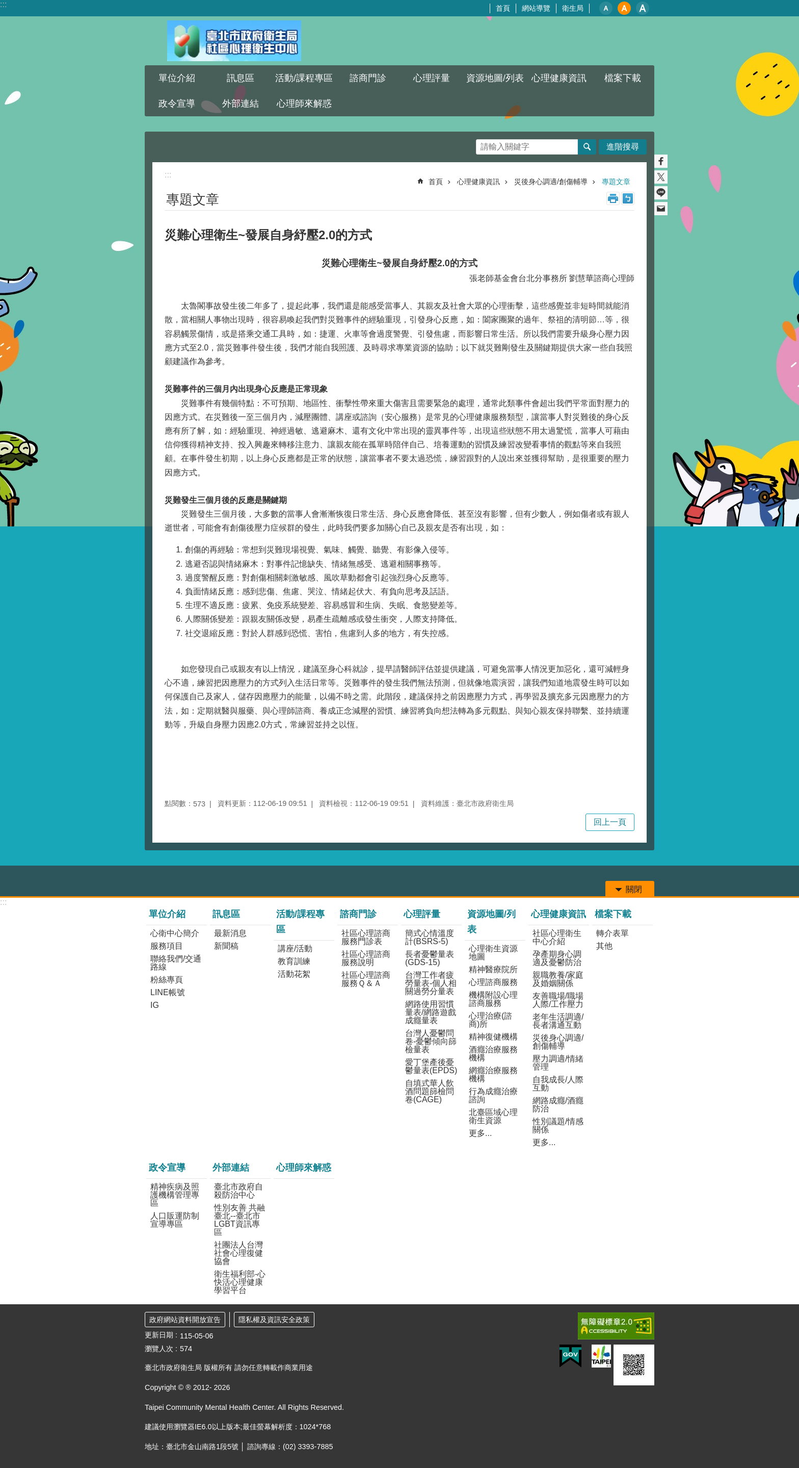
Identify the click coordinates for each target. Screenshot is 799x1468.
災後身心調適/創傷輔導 (551, 182)
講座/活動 (295, 948)
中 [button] (624, 8)
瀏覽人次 (159, 1349)
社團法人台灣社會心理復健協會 (238, 1253)
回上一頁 (610, 822)
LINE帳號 (167, 992)
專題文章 (616, 182)
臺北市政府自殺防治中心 (238, 1190)
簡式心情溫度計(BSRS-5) (429, 937)
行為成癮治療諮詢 (493, 1095)
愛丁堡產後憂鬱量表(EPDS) (431, 1066)
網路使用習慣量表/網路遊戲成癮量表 (430, 1012)
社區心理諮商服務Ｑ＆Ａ (365, 979)
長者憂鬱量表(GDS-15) (429, 958)
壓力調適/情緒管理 (557, 1062)
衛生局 (572, 8)
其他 (604, 946)
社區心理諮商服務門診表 (365, 937)
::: (3, 4)
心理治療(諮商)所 (490, 1019)
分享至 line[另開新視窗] (661, 192)
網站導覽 (536, 8)
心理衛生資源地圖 (493, 952)
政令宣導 (176, 103)
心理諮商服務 (493, 982)
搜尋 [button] (587, 147)
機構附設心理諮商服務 (493, 999)
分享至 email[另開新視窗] (661, 208)
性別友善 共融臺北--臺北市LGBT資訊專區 (239, 1219)
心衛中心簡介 (174, 933)
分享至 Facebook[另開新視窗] (661, 161)
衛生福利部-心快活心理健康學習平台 (239, 1282)
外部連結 (240, 103)
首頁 (503, 8)
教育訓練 (294, 961)
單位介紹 (176, 78)
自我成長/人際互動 (557, 1083)
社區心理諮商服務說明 (365, 958)
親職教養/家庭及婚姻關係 (557, 979)
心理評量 (431, 78)
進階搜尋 (622, 146)
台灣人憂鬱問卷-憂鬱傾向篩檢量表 (431, 1041)
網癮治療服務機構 (493, 1074)
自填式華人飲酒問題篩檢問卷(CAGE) (429, 1091)
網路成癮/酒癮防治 (557, 1104)
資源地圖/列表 (495, 78)
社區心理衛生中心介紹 (556, 937)
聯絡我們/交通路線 (175, 962)
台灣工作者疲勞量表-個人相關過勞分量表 (431, 983)
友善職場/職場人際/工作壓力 (557, 1000)
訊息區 (240, 78)
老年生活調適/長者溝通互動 (557, 1021)
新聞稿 (226, 946)
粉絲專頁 (166, 979)
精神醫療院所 (493, 969)
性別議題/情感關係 (557, 1125)
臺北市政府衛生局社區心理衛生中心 (234, 40)
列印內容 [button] (613, 198)
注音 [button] (627, 198)
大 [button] (642, 8)
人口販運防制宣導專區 (174, 1219)
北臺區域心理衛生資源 (493, 1116)
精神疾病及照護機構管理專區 (174, 1194)
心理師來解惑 (304, 103)
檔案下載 (622, 78)
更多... (480, 1133)
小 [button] (605, 8)
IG (154, 1005)
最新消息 (230, 933)
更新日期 (159, 1334)
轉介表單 (612, 933)
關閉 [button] (634, 889)
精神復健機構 (493, 1036)
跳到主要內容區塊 (5, 5)
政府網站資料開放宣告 (185, 1319)
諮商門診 (368, 78)
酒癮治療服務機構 (493, 1053)
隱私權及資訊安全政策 (274, 1319)
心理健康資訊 (559, 78)
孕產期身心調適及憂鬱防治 (556, 958)
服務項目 (166, 946)
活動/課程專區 (304, 78)
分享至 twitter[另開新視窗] (661, 177)
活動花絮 (294, 974)
